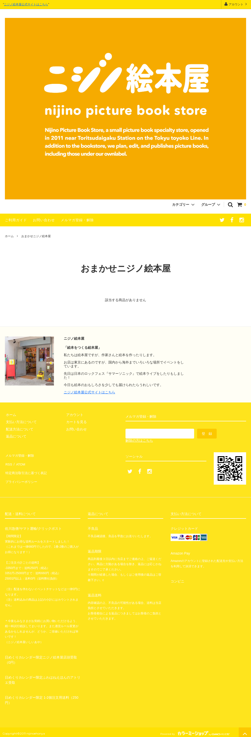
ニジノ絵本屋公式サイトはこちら (26, 4)
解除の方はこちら (139, 440)
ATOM (19, 462)
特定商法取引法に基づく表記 (27, 469)
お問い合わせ (44, 220)
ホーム (9, 236)
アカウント (236, 4)
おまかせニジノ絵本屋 (36, 236)
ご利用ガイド (16, 220)
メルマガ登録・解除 (77, 220)
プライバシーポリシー (22, 476)
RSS (8, 462)
